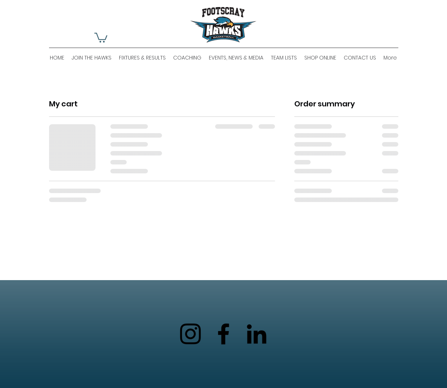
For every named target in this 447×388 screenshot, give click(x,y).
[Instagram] (190, 334)
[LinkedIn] (257, 334)
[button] (100, 37)
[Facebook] (223, 334)
